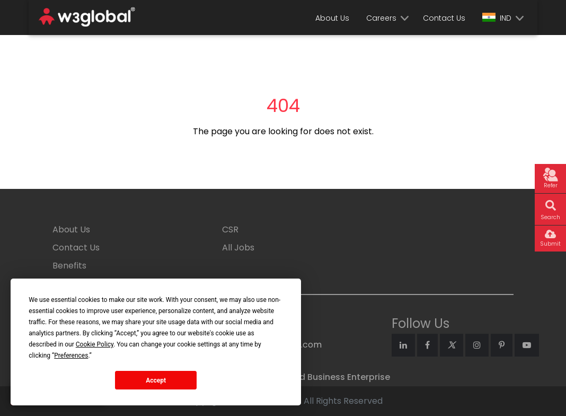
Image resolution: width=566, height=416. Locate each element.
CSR (230, 229)
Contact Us (444, 18)
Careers (381, 18)
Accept (156, 380)
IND (496, 18)
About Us (332, 18)
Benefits (69, 265)
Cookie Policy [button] (94, 344)
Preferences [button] (71, 355)
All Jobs (238, 247)
